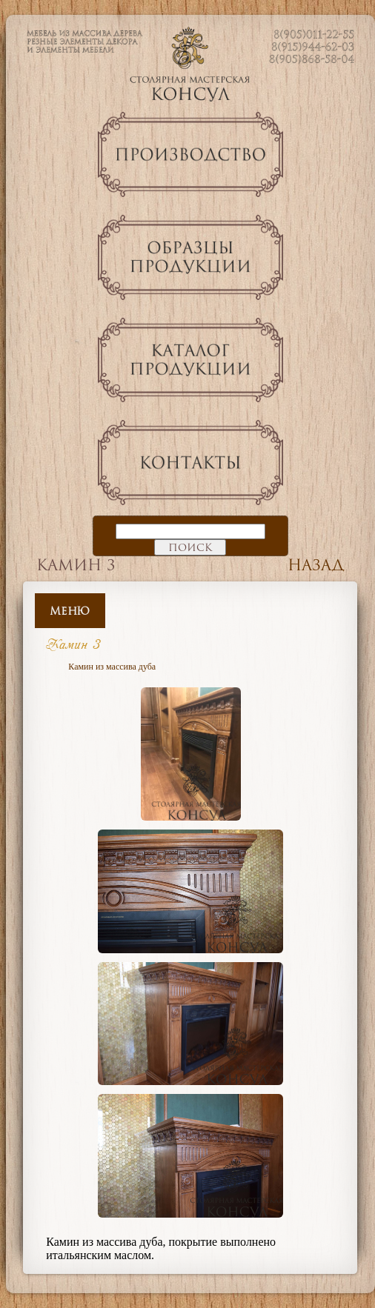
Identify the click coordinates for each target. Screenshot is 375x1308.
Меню (70, 611)
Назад (316, 564)
